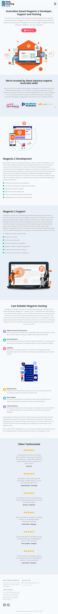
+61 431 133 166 (28, 585)
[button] (55, 106)
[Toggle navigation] (55, 4)
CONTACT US (29, 30)
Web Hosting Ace (28, 611)
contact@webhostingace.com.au (32, 582)
